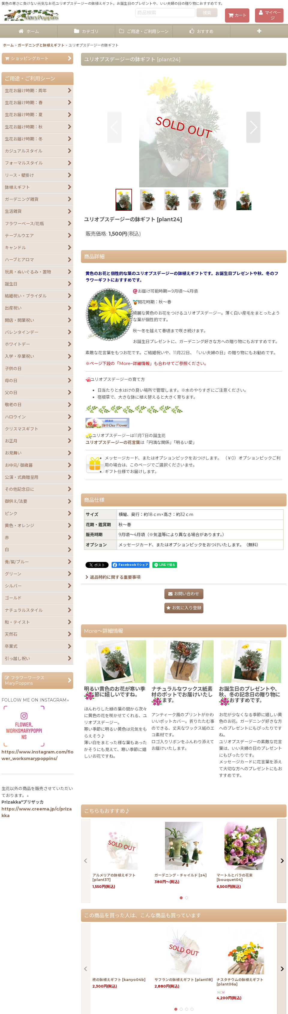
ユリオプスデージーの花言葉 (113, 442)
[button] (259, 32)
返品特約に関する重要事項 (113, 577)
